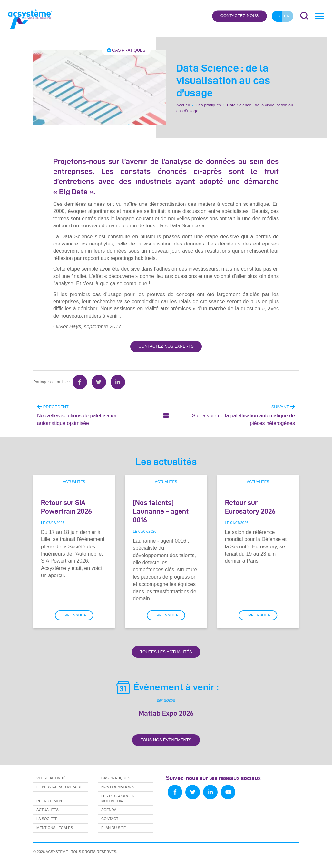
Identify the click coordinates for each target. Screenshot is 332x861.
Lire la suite (74, 615)
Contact (109, 819)
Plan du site (113, 828)
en (287, 16)
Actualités (74, 482)
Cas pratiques (126, 50)
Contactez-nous (239, 16)
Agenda (108, 810)
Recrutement (50, 801)
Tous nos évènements (166, 739)
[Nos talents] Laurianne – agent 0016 (161, 511)
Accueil (183, 105)
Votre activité (51, 778)
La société (46, 819)
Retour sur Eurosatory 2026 (250, 507)
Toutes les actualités (166, 651)
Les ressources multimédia (117, 798)
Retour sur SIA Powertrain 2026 (66, 507)
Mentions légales (54, 828)
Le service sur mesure (59, 787)
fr (278, 16)
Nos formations (117, 787)
